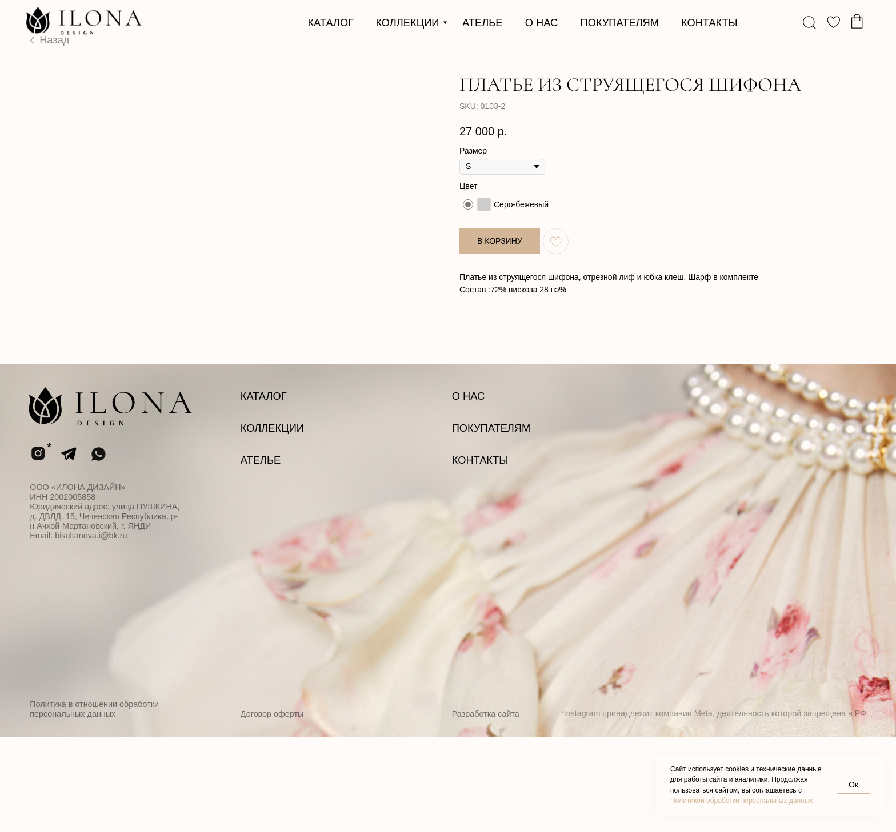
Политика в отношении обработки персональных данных (94, 803)
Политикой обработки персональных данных (741, 801)
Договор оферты (272, 808)
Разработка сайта (485, 808)
